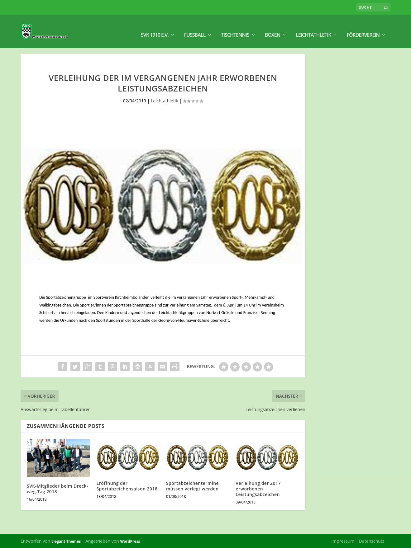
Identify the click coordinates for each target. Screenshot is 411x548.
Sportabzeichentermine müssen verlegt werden (192, 485)
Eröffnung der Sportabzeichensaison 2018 (126, 485)
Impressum (342, 540)
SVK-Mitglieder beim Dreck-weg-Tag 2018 (57, 488)
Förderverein (363, 28)
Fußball (195, 28)
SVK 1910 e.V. (155, 28)
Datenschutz (371, 540)
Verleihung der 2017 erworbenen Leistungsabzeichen (258, 487)
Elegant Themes (66, 540)
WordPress (130, 540)
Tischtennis (235, 28)
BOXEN (272, 28)
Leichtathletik (313, 28)
